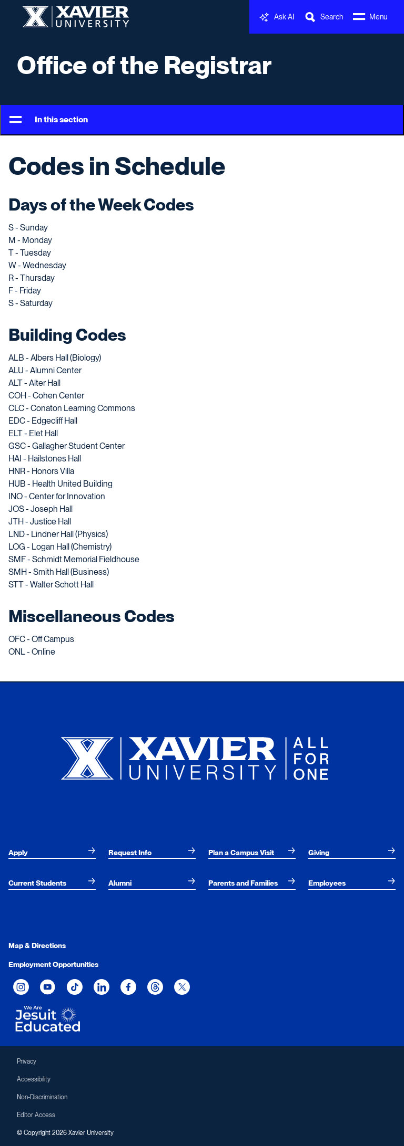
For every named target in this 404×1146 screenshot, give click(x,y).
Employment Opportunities (53, 964)
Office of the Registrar (144, 65)
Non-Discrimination (42, 1097)
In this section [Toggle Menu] (48, 119)
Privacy (26, 1061)
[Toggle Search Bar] (323, 17)
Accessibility (33, 1079)
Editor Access (36, 1115)
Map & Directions (37, 945)
